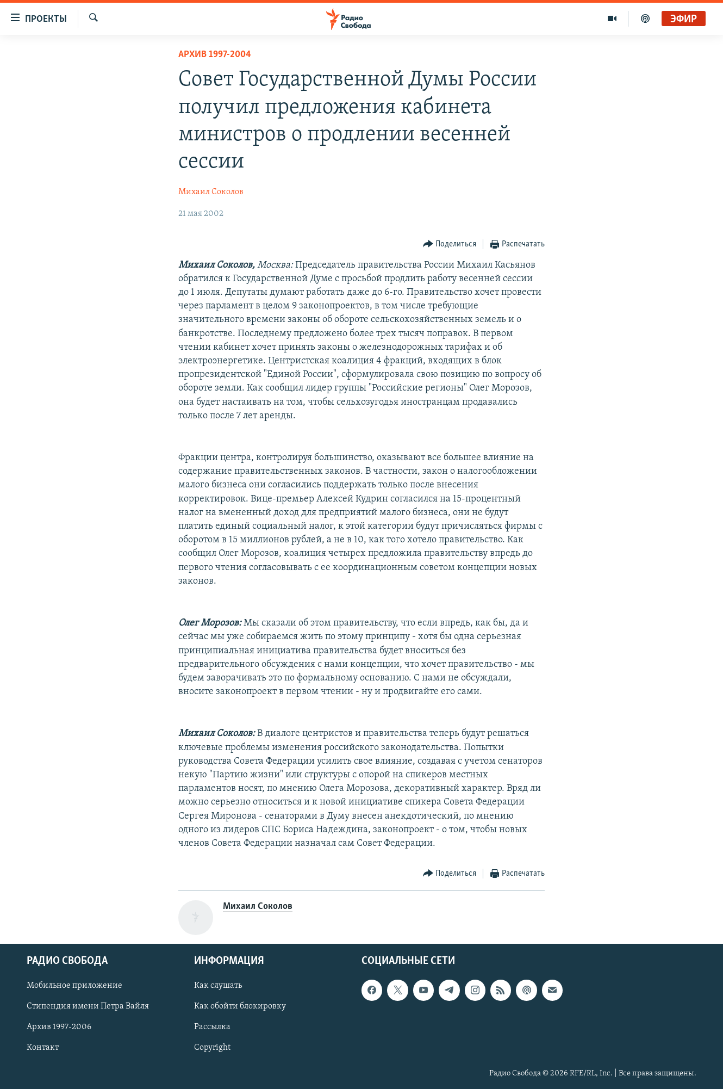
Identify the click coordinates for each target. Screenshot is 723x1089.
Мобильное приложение (74, 986)
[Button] (450, 244)
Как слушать (218, 986)
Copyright (212, 1048)
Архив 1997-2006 (59, 1027)
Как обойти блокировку (240, 1007)
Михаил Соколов (211, 192)
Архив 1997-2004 (214, 54)
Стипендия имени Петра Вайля (88, 1007)
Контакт (43, 1048)
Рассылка (212, 1027)
